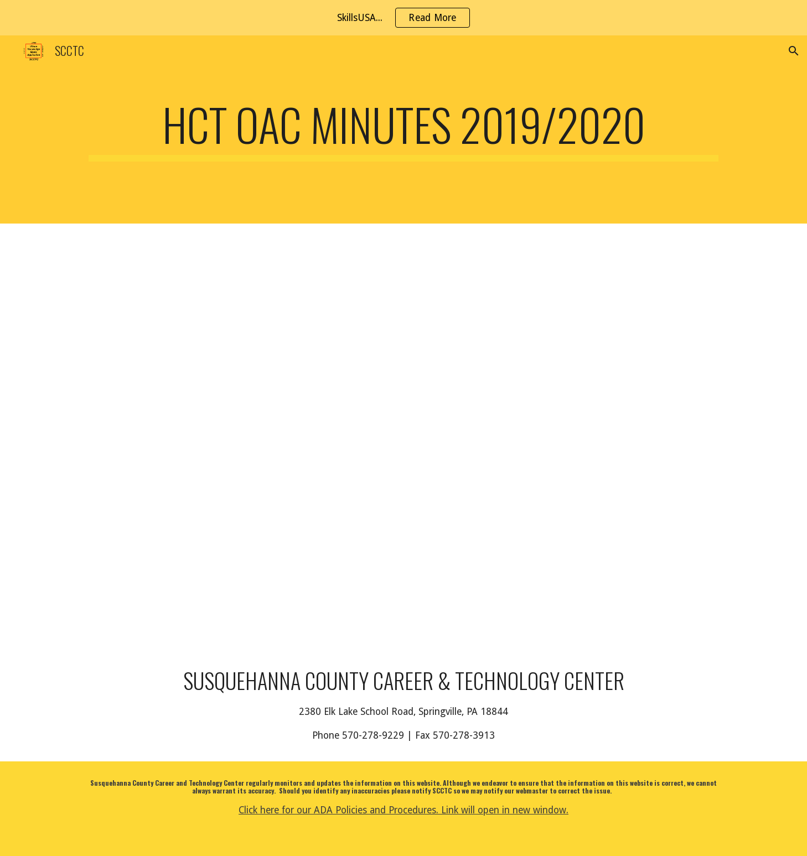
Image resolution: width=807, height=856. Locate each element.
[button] (793, 51)
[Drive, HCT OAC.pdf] (239, 436)
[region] (403, 17)
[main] (403, 129)
